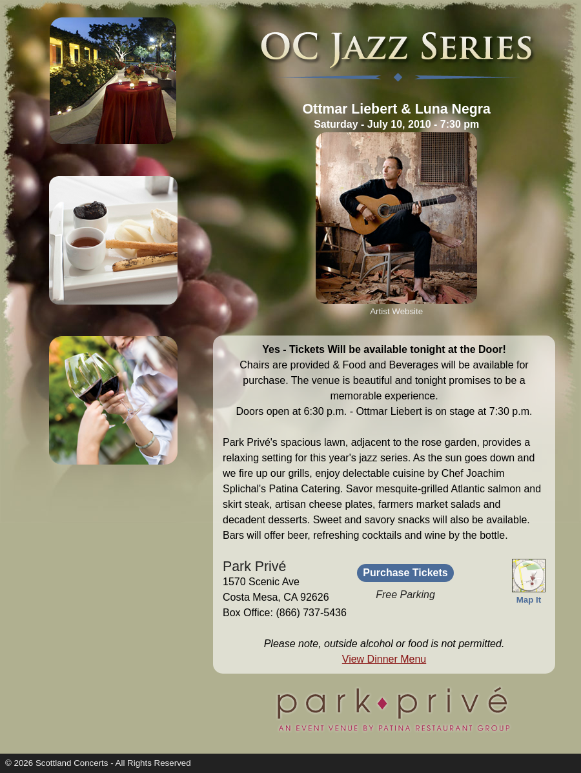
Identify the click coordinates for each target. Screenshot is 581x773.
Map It (528, 595)
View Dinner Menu (384, 659)
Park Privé (254, 566)
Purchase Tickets (405, 572)
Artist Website (396, 311)
